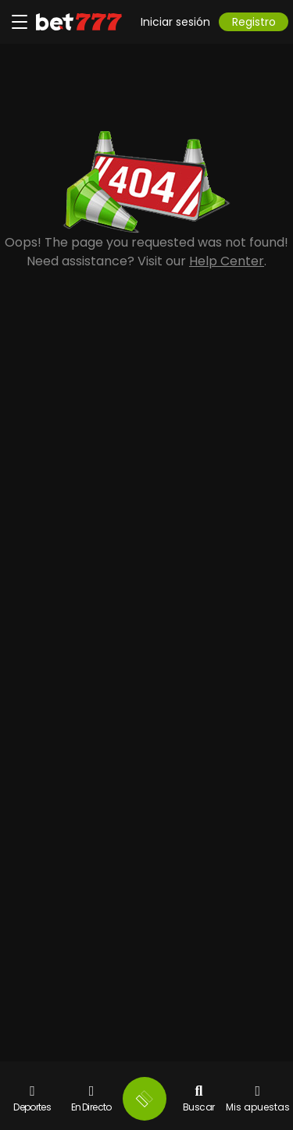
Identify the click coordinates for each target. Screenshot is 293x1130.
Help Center (226, 261)
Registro (254, 22)
